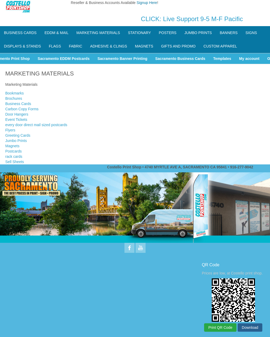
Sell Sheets (14, 162)
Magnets (12, 146)
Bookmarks (14, 93)
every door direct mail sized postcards (36, 125)
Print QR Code (220, 327)
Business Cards (18, 104)
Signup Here (147, 3)
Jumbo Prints (16, 141)
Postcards (13, 151)
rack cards (13, 156)
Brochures (13, 98)
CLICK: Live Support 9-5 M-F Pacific (192, 18)
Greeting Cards (17, 135)
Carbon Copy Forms (21, 109)
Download (250, 327)
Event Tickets (16, 119)
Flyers (10, 130)
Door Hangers (16, 114)
